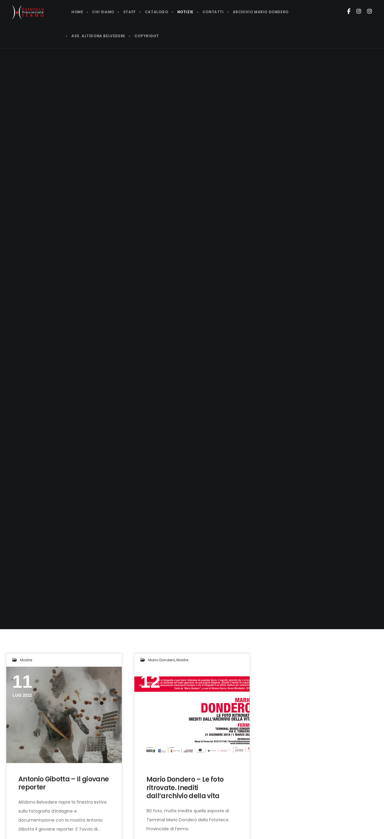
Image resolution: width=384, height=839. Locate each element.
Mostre (26, 659)
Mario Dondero (161, 659)
